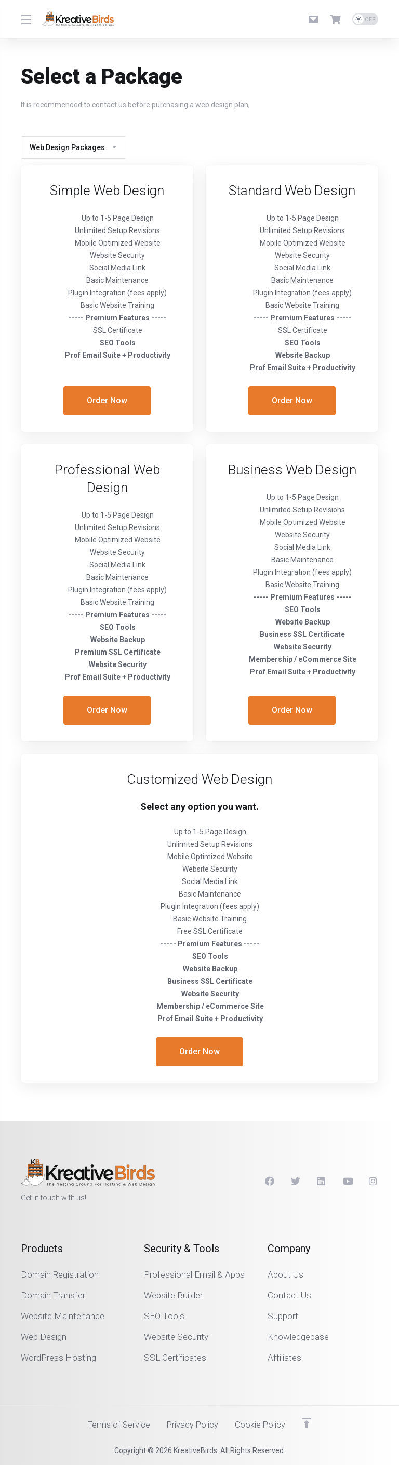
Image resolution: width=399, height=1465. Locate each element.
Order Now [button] (107, 401)
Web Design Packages (73, 147)
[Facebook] (270, 1180)
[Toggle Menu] (25, 19)
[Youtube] (348, 1180)
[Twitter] (296, 1180)
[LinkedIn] (322, 1180)
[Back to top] (309, 1422)
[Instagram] (374, 1180)
